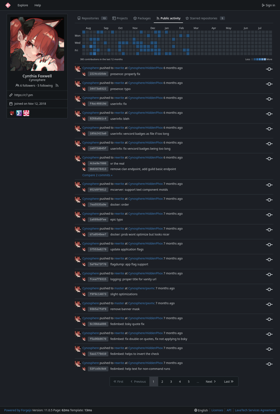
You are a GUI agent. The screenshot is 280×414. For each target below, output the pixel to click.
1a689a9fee (98, 219)
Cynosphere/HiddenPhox (145, 68)
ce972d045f (98, 148)
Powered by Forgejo (18, 410)
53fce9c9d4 (98, 368)
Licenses (217, 410)
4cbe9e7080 (98, 163)
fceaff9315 (98, 279)
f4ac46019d (98, 103)
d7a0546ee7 (98, 234)
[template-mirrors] (26, 113)
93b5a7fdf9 (98, 309)
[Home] (8, 5)
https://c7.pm (23, 95)
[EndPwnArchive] (19, 113)
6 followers (25, 85)
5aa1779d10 (98, 354)
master (119, 288)
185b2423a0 (98, 133)
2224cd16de (98, 73)
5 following (45, 85)
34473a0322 (98, 88)
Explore (23, 5)
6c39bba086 (98, 324)
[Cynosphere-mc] (12, 113)
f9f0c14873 (98, 294)
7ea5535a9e (98, 204)
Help (37, 5)
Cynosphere (90, 68)
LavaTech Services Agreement (255, 410)
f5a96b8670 (98, 339)
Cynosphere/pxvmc (141, 288)
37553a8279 (98, 249)
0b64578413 (98, 169)
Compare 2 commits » (97, 175)
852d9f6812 (98, 189)
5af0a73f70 (98, 264)
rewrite (119, 68)
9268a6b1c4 (98, 118)
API (229, 410)
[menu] (201, 410)
